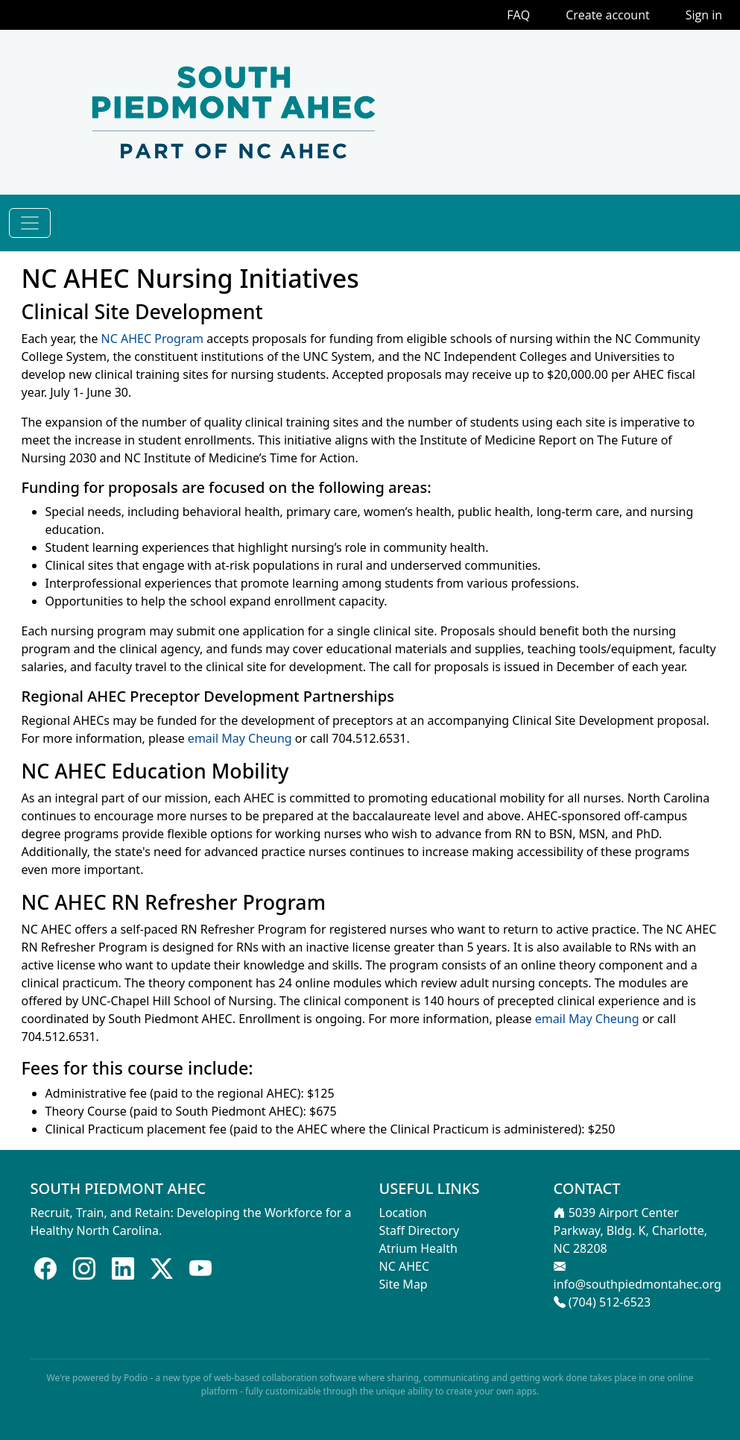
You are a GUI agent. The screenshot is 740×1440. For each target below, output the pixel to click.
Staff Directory (419, 1230)
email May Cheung (240, 738)
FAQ (518, 15)
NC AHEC (404, 1266)
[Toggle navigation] (30, 223)
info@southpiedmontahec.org (637, 1284)
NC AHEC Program (152, 338)
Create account (608, 15)
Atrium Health (418, 1248)
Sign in (704, 15)
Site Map (403, 1284)
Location (403, 1212)
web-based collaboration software (285, 1377)
